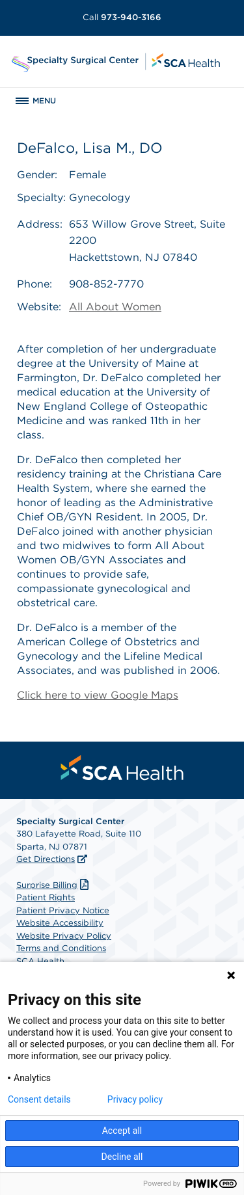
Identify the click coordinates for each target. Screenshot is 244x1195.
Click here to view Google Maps (97, 695)
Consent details (39, 1099)
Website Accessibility (59, 923)
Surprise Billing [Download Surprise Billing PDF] (54, 885)
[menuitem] (122, 768)
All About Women (115, 307)
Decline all (122, 1156)
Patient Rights (45, 897)
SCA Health (40, 961)
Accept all (122, 1130)
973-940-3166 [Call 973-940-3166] (122, 17)
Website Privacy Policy (63, 936)
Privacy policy (135, 1099)
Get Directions (45, 859)
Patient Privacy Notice (62, 910)
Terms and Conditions (61, 948)
